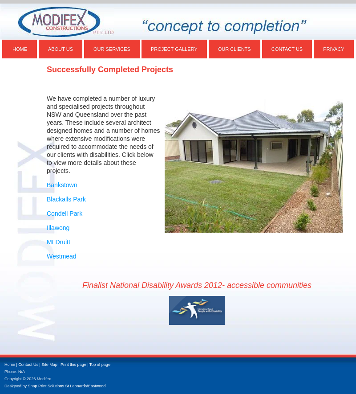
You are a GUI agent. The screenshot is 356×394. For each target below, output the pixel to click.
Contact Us (287, 49)
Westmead (62, 256)
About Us (60, 49)
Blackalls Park (66, 199)
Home (19, 49)
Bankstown (62, 185)
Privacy (333, 49)
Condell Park (64, 213)
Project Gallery (174, 49)
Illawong (58, 227)
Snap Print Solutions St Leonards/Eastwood (67, 386)
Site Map (49, 364)
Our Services (111, 49)
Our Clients (234, 49)
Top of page (99, 364)
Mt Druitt (58, 242)
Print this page (73, 364)
